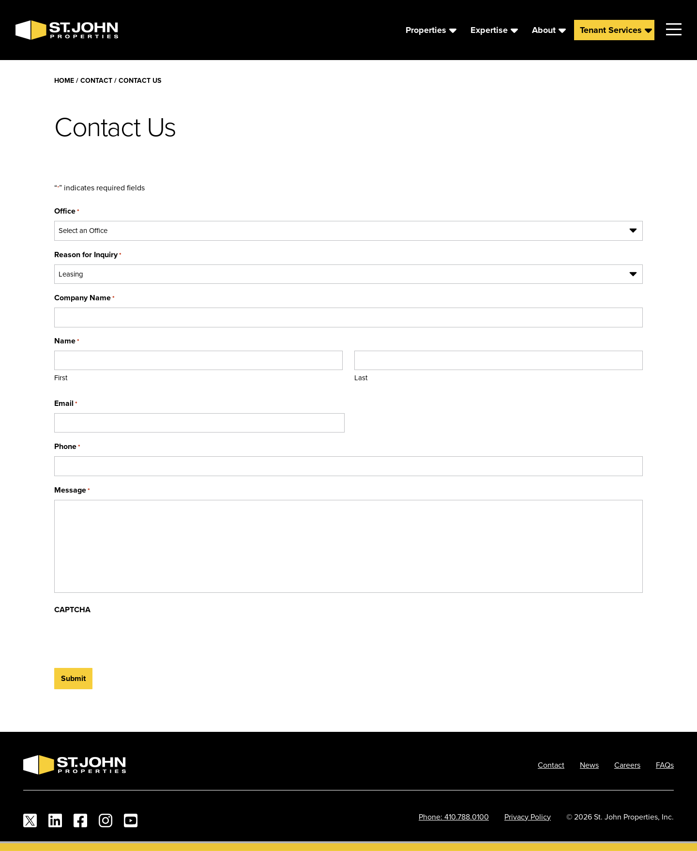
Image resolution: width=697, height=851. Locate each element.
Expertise (489, 30)
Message (72, 489)
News (589, 764)
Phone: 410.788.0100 (454, 816)
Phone (67, 446)
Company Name (84, 297)
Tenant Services (611, 30)
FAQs (665, 764)
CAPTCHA (72, 609)
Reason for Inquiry (87, 254)
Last (360, 377)
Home (64, 80)
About (544, 30)
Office (66, 211)
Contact (96, 80)
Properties (426, 30)
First (60, 377)
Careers (627, 764)
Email (65, 403)
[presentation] (127, 638)
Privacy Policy (527, 816)
